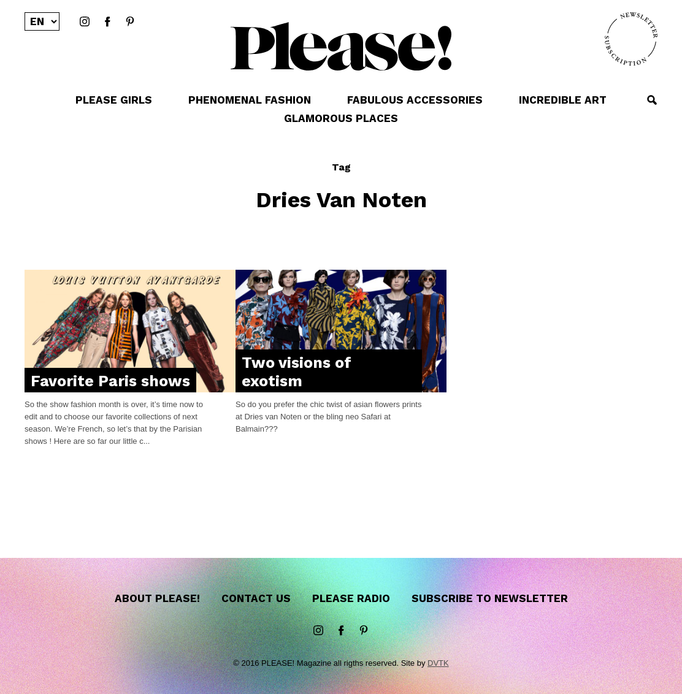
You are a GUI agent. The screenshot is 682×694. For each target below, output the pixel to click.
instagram (84, 22)
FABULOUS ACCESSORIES (415, 100)
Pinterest (130, 22)
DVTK (438, 663)
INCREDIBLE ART (563, 100)
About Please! (157, 598)
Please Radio (351, 598)
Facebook (107, 22)
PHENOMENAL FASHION (249, 100)
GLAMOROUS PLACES (341, 118)
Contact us (256, 598)
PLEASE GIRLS (113, 100)
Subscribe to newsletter (490, 598)
